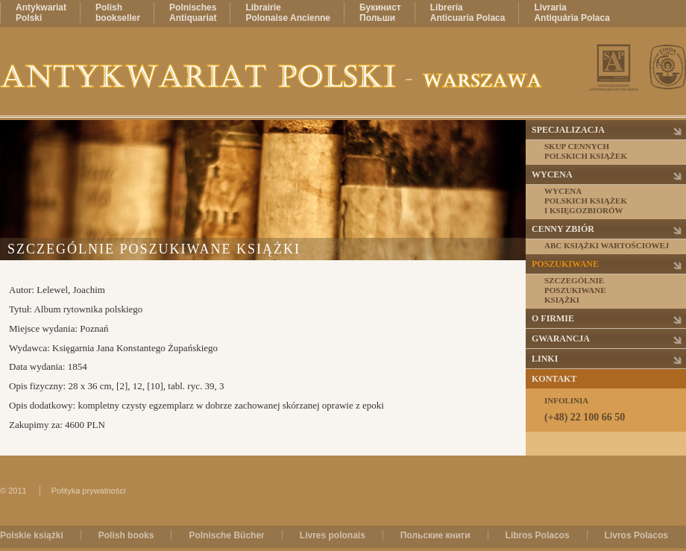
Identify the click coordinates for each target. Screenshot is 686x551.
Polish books (126, 535)
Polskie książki (31, 535)
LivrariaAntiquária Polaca (571, 12)
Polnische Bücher (226, 535)
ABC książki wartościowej (606, 245)
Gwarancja (561, 338)
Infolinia (614, 409)
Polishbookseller (117, 12)
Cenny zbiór (563, 229)
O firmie (553, 318)
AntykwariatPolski (41, 12)
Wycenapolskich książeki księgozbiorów (585, 200)
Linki (545, 358)
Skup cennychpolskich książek (585, 151)
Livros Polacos (636, 535)
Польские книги (435, 535)
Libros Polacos (538, 535)
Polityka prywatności (88, 490)
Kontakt (554, 379)
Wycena (552, 174)
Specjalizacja (568, 130)
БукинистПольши (380, 12)
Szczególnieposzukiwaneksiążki (575, 290)
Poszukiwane (565, 264)
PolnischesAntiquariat (192, 12)
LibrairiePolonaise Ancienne (287, 12)
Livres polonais (332, 535)
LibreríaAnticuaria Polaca (468, 12)
